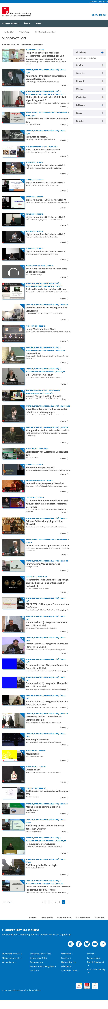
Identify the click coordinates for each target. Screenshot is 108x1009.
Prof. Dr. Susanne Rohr (56, 313)
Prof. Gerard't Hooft (32, 458)
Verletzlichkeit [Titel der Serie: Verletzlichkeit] (33, 769)
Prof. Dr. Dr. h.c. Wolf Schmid (35, 868)
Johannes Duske (53, 742)
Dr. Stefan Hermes (54, 892)
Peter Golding (56, 610)
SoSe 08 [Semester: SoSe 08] (64, 304)
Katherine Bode (31, 220)
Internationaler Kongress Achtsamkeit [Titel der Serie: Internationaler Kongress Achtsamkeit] (45, 483)
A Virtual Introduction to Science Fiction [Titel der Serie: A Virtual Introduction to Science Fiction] (46, 289)
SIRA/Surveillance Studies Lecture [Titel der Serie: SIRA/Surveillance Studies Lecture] (43, 149)
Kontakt (90, 953)
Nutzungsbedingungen (83, 917)
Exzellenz (65, 958)
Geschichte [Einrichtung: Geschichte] (31, 497)
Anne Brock (50, 254)
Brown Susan (40, 237)
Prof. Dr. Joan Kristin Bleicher (51, 433)
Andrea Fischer (30, 332)
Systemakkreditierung (103, 984)
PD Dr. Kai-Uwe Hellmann (58, 399)
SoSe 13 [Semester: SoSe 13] (41, 49)
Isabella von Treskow (54, 415)
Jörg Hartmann (46, 689)
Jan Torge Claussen (32, 567)
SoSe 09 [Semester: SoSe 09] (59, 883)
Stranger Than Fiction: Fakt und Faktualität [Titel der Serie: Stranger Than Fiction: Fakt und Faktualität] (48, 430)
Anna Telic (37, 139)
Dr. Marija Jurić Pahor (32, 356)
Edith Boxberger (31, 82)
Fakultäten (66, 966)
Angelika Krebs (30, 772)
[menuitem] (10, 23)
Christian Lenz (30, 671)
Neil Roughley (40, 772)
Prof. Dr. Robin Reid (45, 292)
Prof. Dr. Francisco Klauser (34, 152)
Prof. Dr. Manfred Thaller (43, 202)
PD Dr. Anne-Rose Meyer (34, 832)
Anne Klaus (38, 707)
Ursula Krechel (49, 527)
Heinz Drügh (44, 892)
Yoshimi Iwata (30, 254)
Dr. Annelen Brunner (48, 185)
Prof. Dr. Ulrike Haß (51, 722)
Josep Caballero (51, 82)
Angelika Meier (44, 589)
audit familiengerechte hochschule (79, 986)
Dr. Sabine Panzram (32, 589)
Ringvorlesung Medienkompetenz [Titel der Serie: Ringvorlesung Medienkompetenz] (43, 563)
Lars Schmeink (30, 628)
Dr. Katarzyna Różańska (48, 356)
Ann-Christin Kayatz (32, 742)
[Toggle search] (102, 23)
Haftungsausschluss (46, 917)
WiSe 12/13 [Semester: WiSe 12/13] (60, 94)
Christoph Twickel (53, 847)
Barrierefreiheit (99, 917)
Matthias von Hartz (40, 847)
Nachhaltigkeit (67, 962)
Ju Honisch (50, 628)
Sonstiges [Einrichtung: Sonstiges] (30, 162)
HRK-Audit (94, 985)
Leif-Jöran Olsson (53, 220)
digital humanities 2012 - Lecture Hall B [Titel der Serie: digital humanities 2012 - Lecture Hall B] (45, 234)
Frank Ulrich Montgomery (44, 332)
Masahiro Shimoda (44, 168)
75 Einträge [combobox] (7, 902)
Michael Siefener (41, 628)
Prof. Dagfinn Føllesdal (33, 124)
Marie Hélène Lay (40, 254)
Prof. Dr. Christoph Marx (33, 510)
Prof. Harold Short (31, 168)
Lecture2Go (9, 32)
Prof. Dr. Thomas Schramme (61, 332)
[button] (102, 1)
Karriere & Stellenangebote (42, 966)
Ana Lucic (29, 185)
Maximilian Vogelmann (33, 689)
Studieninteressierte (11, 958)
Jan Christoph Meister (52, 671)
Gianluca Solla (54, 377)
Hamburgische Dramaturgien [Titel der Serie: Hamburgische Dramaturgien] (40, 843)
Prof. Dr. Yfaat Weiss (32, 377)
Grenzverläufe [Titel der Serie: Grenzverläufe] (33, 353)
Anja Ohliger (30, 722)
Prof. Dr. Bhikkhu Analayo (34, 275)
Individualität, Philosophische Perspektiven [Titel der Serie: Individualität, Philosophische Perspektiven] (48, 545)
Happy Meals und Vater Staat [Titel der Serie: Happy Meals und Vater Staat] (40, 329)
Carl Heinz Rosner (42, 313)
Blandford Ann (30, 237)
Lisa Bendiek (43, 742)
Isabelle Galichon (41, 415)
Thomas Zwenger (57, 689)
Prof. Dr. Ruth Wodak (44, 610)
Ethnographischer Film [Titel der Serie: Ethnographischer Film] (37, 739)
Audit (86, 984)
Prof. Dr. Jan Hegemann (59, 103)
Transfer (33, 970)
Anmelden (93, 1)
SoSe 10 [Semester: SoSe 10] (64, 713)
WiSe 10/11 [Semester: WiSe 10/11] (42, 576)
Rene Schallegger (56, 650)
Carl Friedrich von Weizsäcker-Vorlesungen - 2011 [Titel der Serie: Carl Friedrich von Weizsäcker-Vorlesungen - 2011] (48, 453)
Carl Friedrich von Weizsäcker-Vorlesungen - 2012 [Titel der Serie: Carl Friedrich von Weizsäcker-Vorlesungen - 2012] (48, 120)
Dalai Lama (29, 486)
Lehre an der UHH (38, 958)
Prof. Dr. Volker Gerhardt (51, 548)
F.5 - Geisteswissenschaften (45, 32)
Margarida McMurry (44, 650)
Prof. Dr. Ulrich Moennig (33, 433)
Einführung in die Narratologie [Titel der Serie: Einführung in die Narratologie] (41, 865)
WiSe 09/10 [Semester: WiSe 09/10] (61, 840)
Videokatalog (24, 32)
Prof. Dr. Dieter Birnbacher (34, 548)
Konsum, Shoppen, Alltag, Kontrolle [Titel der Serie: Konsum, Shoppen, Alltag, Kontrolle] (44, 396)
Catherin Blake (37, 185)
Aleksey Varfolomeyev (58, 202)
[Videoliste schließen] (65, 85)
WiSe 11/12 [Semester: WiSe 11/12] (53, 146)
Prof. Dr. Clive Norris (49, 152)
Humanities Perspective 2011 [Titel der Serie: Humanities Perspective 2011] (40, 467)
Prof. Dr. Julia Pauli (43, 399)
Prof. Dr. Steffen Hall (32, 292)
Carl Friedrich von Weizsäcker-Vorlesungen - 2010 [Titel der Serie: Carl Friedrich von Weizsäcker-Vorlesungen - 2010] (48, 792)
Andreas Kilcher (44, 377)
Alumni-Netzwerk (69, 970)
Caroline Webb (40, 671)
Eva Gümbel (29, 847)
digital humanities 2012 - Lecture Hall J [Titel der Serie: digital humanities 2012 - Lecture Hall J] (45, 182)
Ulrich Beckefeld (39, 722)
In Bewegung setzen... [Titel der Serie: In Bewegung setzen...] (37, 136)
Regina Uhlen (30, 707)
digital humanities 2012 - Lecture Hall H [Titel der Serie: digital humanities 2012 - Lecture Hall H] (45, 251)
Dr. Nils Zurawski (31, 399)
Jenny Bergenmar (41, 220)
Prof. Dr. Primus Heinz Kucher (35, 527)
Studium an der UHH (11, 953)
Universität (66, 953)
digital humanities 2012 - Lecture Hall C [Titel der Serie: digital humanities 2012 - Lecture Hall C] (45, 217)
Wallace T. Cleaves (31, 650)
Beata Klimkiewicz (31, 610)
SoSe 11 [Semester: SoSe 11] (40, 464)
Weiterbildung (8, 962)
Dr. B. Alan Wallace (39, 486)
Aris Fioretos (59, 527)
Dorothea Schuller (48, 707)
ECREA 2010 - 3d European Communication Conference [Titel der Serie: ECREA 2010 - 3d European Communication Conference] (47, 605)
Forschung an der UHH (40, 953)
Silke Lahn (29, 103)
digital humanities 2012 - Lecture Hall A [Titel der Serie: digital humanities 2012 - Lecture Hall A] (45, 165)
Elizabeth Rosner (31, 313)
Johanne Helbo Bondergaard (42, 103)
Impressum (32, 917)
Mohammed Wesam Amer (34, 470)
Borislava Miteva (61, 470)
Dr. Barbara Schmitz (51, 772)
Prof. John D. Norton (32, 797)
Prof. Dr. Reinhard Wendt (50, 510)
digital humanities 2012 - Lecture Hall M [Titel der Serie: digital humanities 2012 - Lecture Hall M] (46, 199)
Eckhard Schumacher (32, 892)
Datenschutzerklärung (64, 917)
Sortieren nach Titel (10, 44)
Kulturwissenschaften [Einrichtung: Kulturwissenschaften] (36, 146)
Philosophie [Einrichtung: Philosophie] (31, 112)
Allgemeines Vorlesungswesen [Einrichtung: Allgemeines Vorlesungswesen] (40, 94)
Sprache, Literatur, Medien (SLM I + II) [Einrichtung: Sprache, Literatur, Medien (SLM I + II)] (42, 69)
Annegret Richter (46, 139)
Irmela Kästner (41, 82)
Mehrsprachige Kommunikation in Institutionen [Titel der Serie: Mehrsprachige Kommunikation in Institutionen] (43, 808)
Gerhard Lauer (55, 168)
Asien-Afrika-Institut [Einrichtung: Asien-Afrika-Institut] (35, 265)
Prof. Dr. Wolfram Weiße (47, 62)
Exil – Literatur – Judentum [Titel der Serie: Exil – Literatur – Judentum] (39, 374)
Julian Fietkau (30, 813)
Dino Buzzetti (30, 202)
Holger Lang (29, 139)
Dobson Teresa (49, 237)
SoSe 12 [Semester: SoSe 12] (40, 162)
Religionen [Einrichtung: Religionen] (31, 49)
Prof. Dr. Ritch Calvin (58, 292)
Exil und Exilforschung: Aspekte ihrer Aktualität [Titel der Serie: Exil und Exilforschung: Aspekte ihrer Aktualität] (44, 522)
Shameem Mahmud (49, 470)
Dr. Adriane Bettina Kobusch (55, 486)
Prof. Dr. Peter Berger (32, 62)
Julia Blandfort (30, 415)
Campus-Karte (93, 958)
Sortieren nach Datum (31, 44)
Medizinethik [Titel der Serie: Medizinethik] (32, 753)
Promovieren (35, 962)
